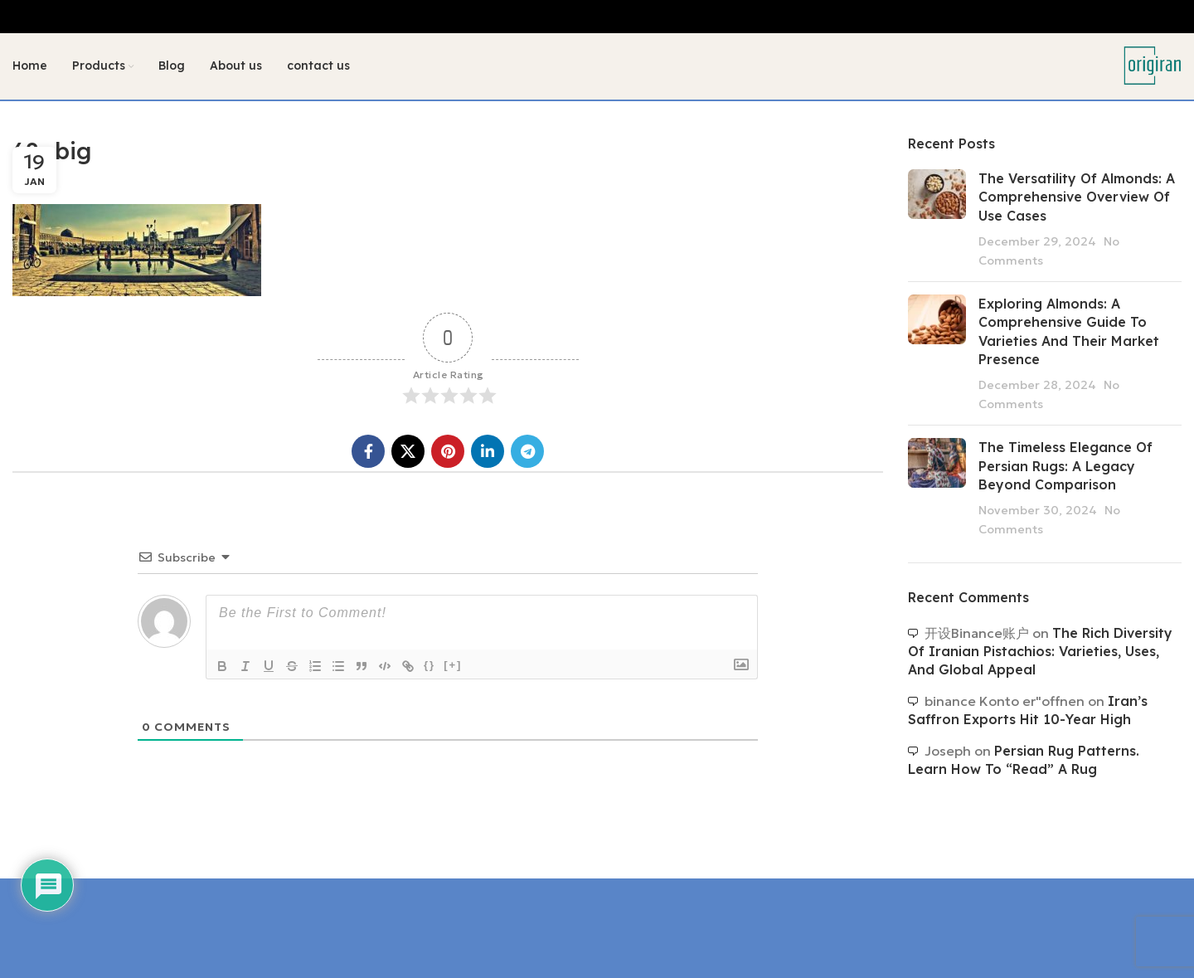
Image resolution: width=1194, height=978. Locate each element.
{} (429, 665)
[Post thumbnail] (937, 219)
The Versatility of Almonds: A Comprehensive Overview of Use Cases (1076, 197)
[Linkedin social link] (487, 452)
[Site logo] (1153, 64)
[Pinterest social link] (447, 452)
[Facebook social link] (368, 452)
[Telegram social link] (527, 452)
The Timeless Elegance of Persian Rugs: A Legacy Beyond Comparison (1065, 467)
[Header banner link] (597, 16)
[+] (453, 665)
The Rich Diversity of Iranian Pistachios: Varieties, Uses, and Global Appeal (1040, 652)
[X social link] (408, 452)
